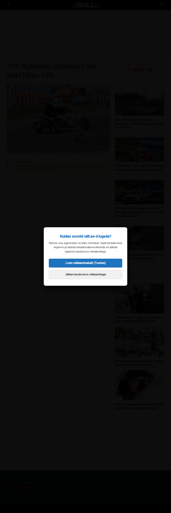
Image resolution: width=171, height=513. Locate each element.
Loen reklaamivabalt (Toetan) (86, 263)
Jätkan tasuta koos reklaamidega (85, 274)
